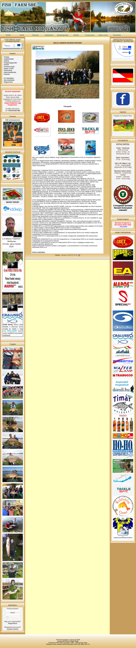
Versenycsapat (89, 35)
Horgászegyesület (62, 35)
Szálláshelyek (49, 35)
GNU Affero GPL (83, 644)
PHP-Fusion (59, 642)
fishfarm (57, 255)
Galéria (6, 61)
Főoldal (8, 35)
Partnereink (117, 35)
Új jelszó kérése (12, 629)
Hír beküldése (9, 78)
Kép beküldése (9, 80)
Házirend (35, 35)
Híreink (76, 35)
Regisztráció (8, 82)
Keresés (7, 74)
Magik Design (74, 641)
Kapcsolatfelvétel (10, 72)
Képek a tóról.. (103, 35)
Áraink (21, 35)
